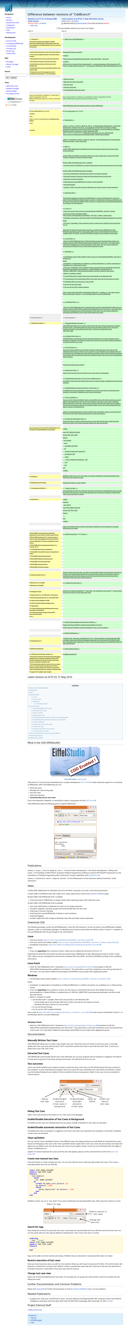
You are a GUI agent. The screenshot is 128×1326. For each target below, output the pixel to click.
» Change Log (10, 48)
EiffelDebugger (36, 1320)
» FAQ (7, 30)
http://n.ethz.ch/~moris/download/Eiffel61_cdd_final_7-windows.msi (83, 979)
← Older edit (33, 25)
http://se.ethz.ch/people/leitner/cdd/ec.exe (80, 1025)
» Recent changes (11, 64)
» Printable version (12, 93)
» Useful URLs (10, 53)
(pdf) (109, 1301)
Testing (33, 1318)
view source (33, 21)
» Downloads (10, 28)
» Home (8, 17)
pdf (90, 875)
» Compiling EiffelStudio (14, 43)
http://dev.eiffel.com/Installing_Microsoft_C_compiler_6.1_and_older (64, 1012)
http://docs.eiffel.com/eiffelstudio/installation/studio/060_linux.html (74, 945)
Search (7, 71)
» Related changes (12, 88)
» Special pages (11, 91)
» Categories (10, 25)
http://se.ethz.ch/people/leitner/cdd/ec (78, 967)
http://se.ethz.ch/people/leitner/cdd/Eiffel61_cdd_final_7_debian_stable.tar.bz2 (87, 942)
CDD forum (90, 800)
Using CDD (40, 1289)
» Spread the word (12, 22)
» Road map (9, 51)
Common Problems (97, 894)
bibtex (96, 875)
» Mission (8, 20)
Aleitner (31, 23)
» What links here (11, 86)
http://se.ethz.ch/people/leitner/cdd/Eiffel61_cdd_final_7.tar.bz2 (67, 940)
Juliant (64, 21)
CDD (32, 1322)
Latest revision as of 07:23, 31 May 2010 (77, 19)
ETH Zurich (85, 782)
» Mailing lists (10, 32)
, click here (74, 779)
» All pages (9, 61)
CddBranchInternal (35, 1310)
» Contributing (10, 46)
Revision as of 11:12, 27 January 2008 (42, 19)
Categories (32, 1315)
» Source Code (10, 41)
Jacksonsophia (81, 23)
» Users (8, 67)
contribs (42, 23)
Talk (36, 23)
